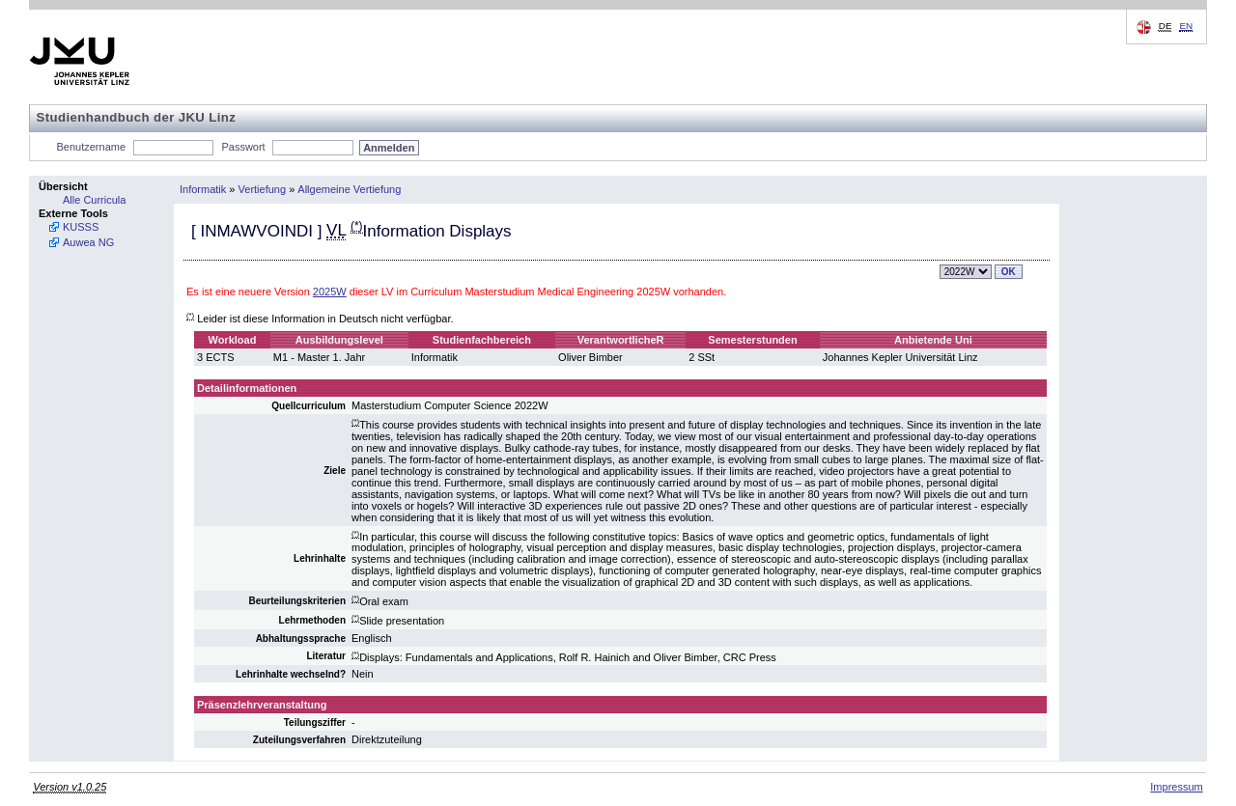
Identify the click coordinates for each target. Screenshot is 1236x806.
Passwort (243, 147)
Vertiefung (263, 189)
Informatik (203, 189)
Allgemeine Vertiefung (349, 189)
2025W (330, 291)
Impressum (1176, 786)
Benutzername (91, 147)
